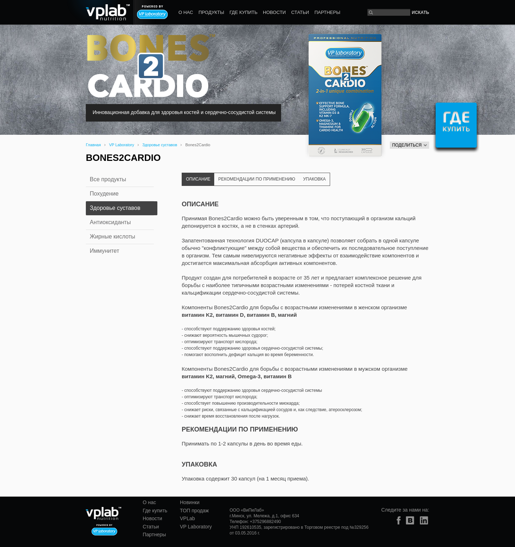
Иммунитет (104, 251)
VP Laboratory (121, 145)
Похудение (104, 194)
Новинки (190, 502)
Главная (93, 145)
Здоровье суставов (159, 145)
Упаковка (314, 179)
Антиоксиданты (110, 222)
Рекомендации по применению (256, 179)
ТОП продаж (194, 510)
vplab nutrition (98, 12)
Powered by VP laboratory (152, 12)
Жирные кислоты (112, 236)
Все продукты (108, 179)
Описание (198, 179)
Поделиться (409, 145)
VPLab (187, 518)
